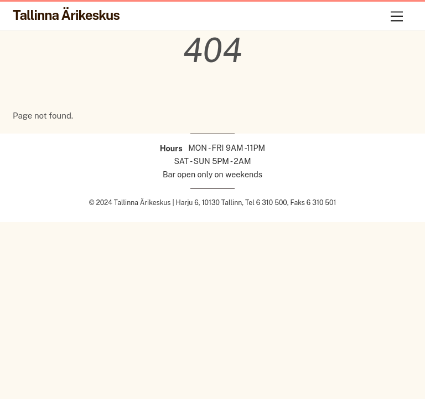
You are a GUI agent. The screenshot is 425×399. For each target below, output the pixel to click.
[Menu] (397, 16)
